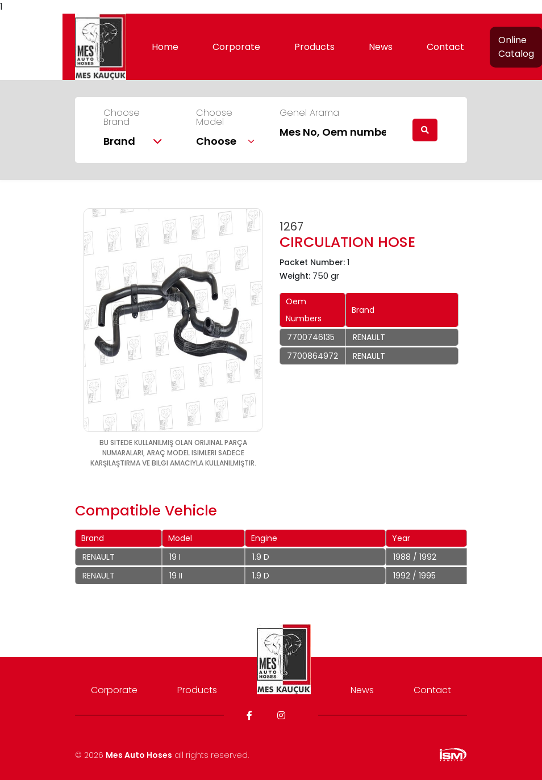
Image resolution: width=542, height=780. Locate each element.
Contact (445, 46)
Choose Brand (121, 117)
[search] (424, 130)
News (381, 46)
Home (165, 46)
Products (314, 46)
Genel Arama (309, 113)
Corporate (236, 46)
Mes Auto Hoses (139, 755)
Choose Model (214, 117)
